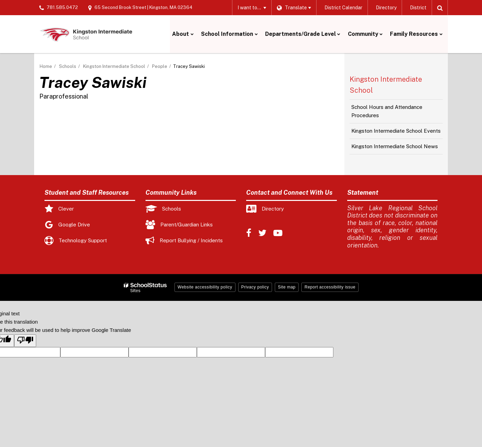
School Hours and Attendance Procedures (386, 111)
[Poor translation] (25, 340)
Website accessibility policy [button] (205, 287)
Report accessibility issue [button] (329, 287)
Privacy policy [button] (255, 287)
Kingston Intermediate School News (394, 146)
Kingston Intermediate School (114, 66)
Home (46, 66)
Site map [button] (286, 287)
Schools (67, 66)
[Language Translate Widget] (293, 7)
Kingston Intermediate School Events (396, 131)
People (159, 66)
